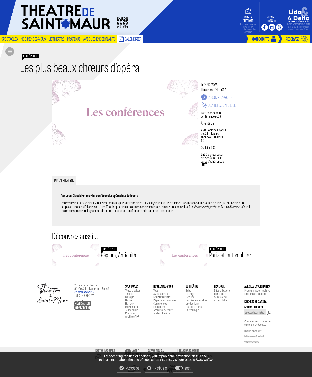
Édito (188, 290)
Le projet (190, 293)
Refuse (160, 368)
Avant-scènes (160, 293)
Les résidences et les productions (196, 302)
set (188, 368)
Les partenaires (194, 306)
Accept (132, 368)
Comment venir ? (84, 292)
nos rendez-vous (33, 39)
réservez (292, 39)
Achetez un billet (223, 105)
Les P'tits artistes (162, 297)
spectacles (9, 39)
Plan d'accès (220, 293)
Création (130, 313)
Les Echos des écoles (255, 293)
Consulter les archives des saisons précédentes (257, 323)
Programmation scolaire (257, 290)
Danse (128, 300)
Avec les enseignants (99, 39)
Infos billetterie (222, 290)
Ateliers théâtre (161, 313)
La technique (192, 310)
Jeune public (131, 310)
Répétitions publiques (164, 300)
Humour (129, 303)
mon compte (260, 39)
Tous (155, 290)
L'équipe (190, 297)
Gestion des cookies (251, 341)
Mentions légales (250, 330)
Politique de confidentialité (254, 336)
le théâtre (56, 39)
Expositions (159, 306)
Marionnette (131, 306)
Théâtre (129, 293)
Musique (129, 297)
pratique (73, 39)
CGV (260, 330)
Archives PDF (132, 316)
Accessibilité (221, 300)
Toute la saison (132, 290)
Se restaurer (221, 297)
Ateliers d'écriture (163, 310)
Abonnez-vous (220, 97)
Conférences (160, 303)
